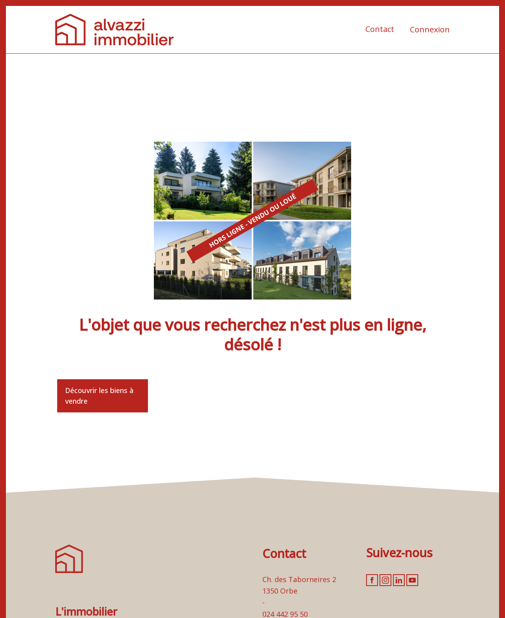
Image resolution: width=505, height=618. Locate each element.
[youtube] (412, 580)
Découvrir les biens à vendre (99, 396)
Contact (379, 29)
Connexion (430, 29)
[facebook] (372, 580)
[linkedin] (399, 580)
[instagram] (385, 580)
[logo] (114, 29)
